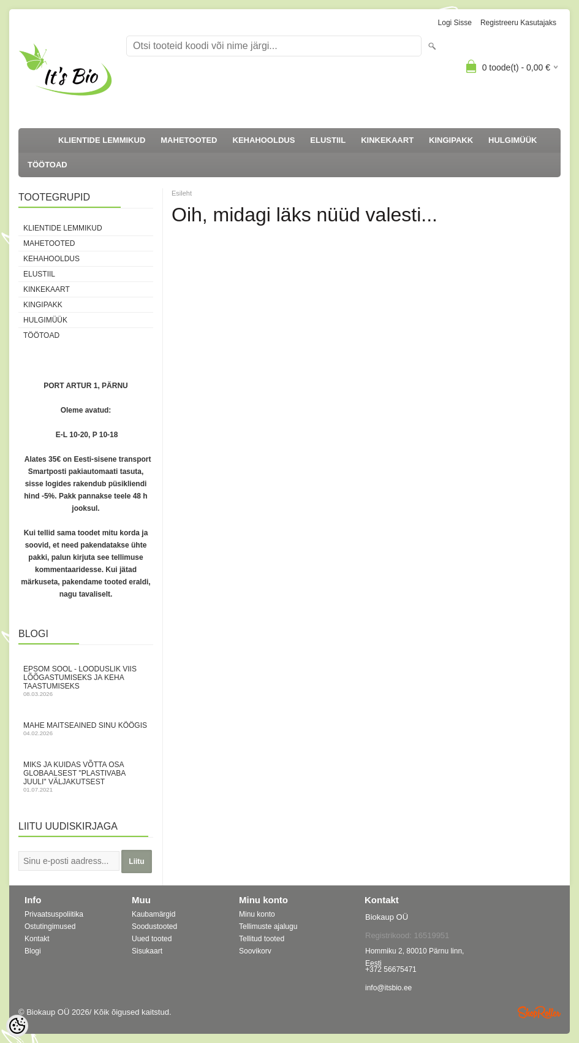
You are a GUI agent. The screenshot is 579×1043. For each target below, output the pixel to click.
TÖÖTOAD (47, 164)
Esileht (182, 193)
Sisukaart (147, 951)
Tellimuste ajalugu (268, 926)
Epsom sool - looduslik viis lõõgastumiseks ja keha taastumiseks (85, 681)
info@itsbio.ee (388, 988)
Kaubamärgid (153, 914)
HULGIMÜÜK (512, 140)
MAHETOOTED (189, 140)
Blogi (33, 951)
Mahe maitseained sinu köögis (85, 728)
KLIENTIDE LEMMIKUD (101, 140)
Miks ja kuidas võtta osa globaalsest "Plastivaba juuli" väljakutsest (85, 776)
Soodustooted (154, 926)
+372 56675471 (391, 969)
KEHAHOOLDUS (264, 140)
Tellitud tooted (261, 938)
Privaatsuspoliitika (54, 914)
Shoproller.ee (539, 1012)
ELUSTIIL (328, 140)
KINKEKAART (387, 140)
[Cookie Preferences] (17, 1026)
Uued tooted (152, 938)
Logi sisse (455, 22)
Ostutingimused (50, 926)
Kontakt (37, 938)
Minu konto (257, 914)
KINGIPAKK (451, 140)
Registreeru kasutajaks (518, 22)
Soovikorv (255, 951)
